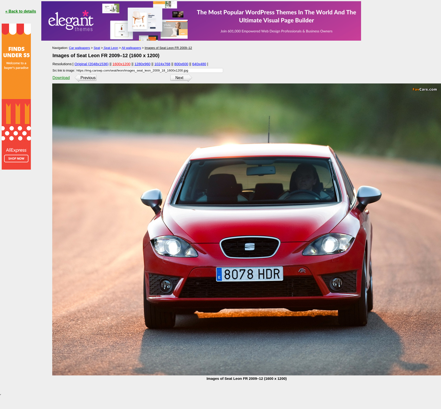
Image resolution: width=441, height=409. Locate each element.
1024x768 (162, 64)
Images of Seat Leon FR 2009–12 (168, 48)
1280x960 (142, 64)
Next (179, 78)
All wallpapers (131, 48)
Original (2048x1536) (92, 64)
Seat (97, 48)
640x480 (199, 64)
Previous (87, 78)
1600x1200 (121, 64)
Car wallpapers (79, 48)
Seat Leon (110, 48)
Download (61, 78)
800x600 (181, 64)
